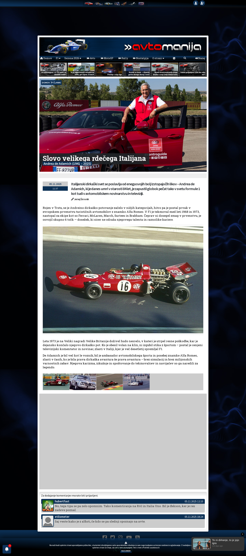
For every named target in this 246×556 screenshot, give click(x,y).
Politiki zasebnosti (151, 547)
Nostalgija (140, 58)
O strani (158, 58)
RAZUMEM (126, 551)
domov (46, 82)
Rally (123, 58)
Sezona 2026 (72, 58)
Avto (91, 58)
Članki (57, 82)
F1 (58, 58)
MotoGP (107, 58)
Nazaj (200, 58)
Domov (46, 58)
